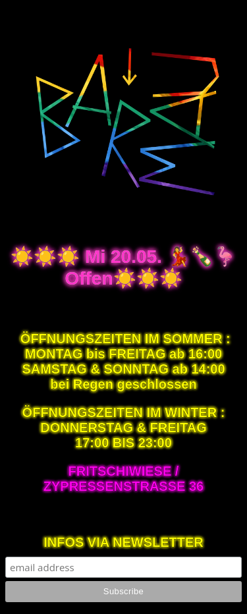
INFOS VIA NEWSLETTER (123, 542)
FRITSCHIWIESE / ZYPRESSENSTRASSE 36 (123, 478)
